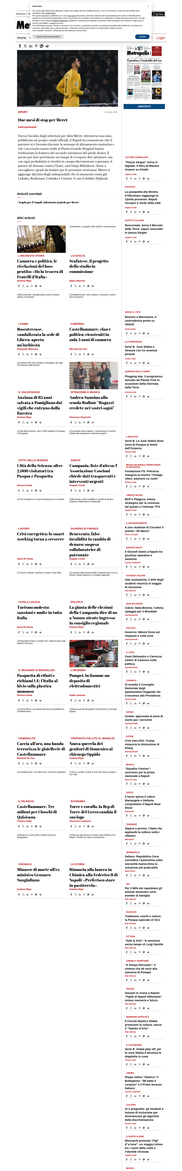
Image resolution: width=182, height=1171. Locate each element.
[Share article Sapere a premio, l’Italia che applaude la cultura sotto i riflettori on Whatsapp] (144, 843)
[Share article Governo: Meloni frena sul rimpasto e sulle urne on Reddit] (148, 643)
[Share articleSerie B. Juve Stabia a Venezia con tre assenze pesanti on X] (131, 363)
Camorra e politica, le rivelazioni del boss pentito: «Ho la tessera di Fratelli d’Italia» (40, 268)
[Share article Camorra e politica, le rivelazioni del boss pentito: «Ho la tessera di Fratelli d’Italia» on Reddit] (40, 286)
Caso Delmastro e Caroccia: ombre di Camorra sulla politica (143, 660)
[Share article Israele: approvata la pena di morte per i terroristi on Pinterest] (139, 728)
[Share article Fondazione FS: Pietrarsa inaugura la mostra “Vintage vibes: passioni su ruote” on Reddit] (148, 486)
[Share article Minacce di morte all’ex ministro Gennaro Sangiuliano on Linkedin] (27, 894)
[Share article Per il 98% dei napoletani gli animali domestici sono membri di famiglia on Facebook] (127, 903)
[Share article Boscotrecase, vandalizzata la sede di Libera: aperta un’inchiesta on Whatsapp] (36, 354)
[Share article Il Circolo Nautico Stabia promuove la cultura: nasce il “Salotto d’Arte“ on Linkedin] (135, 1036)
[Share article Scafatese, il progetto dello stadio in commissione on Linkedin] (80, 286)
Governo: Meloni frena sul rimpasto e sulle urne (142, 634)
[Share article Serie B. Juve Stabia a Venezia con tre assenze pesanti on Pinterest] (139, 363)
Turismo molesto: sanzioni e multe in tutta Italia (39, 612)
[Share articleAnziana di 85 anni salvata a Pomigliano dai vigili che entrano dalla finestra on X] (23, 422)
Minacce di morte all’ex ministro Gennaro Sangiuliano (38, 875)
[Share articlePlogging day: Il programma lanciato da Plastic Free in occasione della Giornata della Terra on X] (131, 396)
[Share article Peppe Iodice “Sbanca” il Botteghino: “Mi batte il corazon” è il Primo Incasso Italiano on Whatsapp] (144, 1096)
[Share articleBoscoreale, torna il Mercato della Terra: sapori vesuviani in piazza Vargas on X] (131, 241)
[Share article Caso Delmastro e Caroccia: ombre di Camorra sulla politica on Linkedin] (135, 671)
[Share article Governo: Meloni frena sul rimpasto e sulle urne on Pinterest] (139, 643)
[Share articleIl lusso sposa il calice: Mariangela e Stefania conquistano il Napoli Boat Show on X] (131, 815)
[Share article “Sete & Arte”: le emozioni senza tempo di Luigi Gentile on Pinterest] (139, 952)
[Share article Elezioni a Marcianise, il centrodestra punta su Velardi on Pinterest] (139, 333)
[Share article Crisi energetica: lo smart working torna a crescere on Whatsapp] (36, 564)
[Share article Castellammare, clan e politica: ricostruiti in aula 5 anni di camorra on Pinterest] (84, 354)
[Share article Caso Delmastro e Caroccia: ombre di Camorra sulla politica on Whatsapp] (144, 671)
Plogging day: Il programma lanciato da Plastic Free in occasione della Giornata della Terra (143, 382)
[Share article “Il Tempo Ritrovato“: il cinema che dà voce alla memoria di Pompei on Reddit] (148, 980)
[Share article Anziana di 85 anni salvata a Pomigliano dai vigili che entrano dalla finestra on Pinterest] (32, 422)
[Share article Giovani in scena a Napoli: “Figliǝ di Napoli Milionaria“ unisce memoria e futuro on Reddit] (148, 1008)
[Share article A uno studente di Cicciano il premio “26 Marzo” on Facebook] (127, 539)
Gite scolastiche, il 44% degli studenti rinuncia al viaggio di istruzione (144, 583)
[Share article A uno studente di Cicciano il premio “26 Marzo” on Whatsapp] (144, 539)
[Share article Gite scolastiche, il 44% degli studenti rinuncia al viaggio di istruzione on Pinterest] (139, 595)
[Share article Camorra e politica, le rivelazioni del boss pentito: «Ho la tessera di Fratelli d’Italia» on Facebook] (19, 286)
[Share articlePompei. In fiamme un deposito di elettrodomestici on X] (75, 700)
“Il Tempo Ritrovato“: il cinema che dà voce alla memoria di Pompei (141, 968)
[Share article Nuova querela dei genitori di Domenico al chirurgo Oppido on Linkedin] (80, 763)
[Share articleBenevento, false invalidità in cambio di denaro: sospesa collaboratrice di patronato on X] (75, 564)
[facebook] (19, 46)
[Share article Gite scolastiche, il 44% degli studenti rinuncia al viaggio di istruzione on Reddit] (148, 595)
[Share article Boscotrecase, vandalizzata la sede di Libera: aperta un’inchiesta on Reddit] (40, 354)
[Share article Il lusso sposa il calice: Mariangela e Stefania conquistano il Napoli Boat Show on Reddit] (148, 815)
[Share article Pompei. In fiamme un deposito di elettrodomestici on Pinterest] (84, 700)
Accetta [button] (142, 37)
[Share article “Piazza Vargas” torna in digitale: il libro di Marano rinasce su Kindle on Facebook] (127, 178)
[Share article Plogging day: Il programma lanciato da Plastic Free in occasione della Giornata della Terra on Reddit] (148, 396)
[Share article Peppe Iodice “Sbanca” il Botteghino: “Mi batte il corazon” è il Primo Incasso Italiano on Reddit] (148, 1096)
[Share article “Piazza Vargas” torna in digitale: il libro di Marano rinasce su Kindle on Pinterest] (139, 178)
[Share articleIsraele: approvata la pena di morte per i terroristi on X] (131, 728)
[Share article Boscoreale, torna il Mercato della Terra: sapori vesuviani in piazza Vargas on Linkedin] (135, 241)
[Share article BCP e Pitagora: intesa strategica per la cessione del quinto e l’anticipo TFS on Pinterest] (139, 514)
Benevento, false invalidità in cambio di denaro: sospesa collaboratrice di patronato (90, 544)
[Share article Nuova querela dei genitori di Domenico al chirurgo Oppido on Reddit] (93, 763)
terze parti (71, 16)
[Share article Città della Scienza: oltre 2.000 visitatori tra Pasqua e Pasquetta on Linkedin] (27, 490)
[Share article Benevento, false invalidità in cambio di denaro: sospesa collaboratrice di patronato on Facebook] (71, 564)
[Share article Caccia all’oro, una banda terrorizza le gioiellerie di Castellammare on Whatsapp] (36, 763)
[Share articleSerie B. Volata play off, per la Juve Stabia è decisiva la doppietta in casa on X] (131, 1064)
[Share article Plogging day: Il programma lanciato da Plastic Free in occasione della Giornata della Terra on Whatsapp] (144, 396)
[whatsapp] (41, 46)
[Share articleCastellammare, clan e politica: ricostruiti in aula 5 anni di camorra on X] (75, 354)
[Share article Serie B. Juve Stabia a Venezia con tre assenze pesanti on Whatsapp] (144, 363)
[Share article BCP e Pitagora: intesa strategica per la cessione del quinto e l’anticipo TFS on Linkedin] (135, 514)
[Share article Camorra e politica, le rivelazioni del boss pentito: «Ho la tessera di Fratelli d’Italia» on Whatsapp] (36, 286)
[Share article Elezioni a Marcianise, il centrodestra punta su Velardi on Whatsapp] (144, 333)
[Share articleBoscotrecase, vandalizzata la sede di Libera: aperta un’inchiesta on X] (23, 354)
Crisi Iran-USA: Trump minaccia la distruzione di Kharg (142, 744)
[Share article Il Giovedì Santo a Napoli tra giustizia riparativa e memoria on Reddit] (148, 567)
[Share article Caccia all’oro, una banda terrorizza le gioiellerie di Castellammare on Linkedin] (27, 763)
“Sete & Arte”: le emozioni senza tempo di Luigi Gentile (144, 942)
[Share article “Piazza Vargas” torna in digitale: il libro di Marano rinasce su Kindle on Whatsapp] (144, 178)
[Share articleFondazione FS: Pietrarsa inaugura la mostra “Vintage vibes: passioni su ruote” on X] (131, 486)
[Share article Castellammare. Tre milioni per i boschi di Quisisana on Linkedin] (27, 826)
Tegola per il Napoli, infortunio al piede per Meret (49, 202)
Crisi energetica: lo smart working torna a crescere (40, 536)
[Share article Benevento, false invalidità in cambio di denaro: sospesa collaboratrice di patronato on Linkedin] (80, 564)
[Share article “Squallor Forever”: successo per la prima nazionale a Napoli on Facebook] (127, 784)
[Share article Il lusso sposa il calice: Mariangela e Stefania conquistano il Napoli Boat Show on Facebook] (127, 815)
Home (21, 38)
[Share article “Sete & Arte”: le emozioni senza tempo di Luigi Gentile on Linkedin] (135, 952)
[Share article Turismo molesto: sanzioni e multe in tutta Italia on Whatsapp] (36, 632)
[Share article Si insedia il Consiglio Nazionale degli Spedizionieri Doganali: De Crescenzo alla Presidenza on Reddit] (148, 703)
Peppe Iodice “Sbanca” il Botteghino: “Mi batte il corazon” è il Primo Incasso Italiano (143, 1082)
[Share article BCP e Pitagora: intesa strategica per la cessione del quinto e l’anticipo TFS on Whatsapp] (144, 514)
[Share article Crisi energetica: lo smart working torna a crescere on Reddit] (40, 564)
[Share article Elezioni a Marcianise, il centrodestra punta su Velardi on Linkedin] (135, 333)
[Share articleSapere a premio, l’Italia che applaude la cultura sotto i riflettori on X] (131, 843)
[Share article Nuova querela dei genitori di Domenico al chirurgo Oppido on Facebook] (71, 763)
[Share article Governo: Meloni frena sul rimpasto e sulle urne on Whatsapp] (144, 643)
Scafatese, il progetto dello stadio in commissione (88, 266)
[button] (148, 6)
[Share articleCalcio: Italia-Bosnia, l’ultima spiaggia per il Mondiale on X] (131, 619)
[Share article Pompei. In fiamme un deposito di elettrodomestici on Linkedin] (80, 700)
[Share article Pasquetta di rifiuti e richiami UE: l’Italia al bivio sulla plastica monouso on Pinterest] (32, 700)
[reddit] (47, 46)
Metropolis (21, 14)
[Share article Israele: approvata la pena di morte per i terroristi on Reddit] (148, 728)
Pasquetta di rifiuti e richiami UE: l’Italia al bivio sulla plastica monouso (37, 683)
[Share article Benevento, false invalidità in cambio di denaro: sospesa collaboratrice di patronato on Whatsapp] (88, 564)
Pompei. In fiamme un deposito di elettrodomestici (89, 681)
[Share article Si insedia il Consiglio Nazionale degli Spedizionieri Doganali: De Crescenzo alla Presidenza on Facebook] (127, 703)
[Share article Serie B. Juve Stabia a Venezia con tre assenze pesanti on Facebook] (127, 363)
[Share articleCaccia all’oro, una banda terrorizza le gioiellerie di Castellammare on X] (23, 763)
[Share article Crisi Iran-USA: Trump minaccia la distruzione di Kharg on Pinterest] (139, 756)
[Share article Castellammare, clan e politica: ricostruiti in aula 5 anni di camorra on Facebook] (71, 354)
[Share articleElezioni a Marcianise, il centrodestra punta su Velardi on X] (131, 333)
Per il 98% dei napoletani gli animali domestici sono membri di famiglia (143, 892)
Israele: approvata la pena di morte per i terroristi (144, 718)
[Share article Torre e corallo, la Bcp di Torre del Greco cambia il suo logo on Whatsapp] (88, 826)
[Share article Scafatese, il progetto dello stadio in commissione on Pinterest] (84, 286)
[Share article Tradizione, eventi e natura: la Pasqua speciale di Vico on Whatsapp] (144, 928)
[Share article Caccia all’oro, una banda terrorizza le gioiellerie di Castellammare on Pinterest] (32, 763)
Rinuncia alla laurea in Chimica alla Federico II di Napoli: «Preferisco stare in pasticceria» (93, 877)
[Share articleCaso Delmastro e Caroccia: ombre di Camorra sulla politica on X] (131, 671)
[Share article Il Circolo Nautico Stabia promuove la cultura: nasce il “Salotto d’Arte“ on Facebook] (127, 1036)
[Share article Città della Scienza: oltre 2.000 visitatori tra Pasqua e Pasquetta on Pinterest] (32, 490)
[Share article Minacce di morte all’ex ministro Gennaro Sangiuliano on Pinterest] (32, 894)
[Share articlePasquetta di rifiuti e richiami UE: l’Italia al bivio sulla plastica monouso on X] (23, 700)
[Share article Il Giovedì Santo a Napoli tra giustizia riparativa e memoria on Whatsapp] (144, 567)
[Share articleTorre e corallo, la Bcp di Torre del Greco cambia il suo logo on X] (75, 826)
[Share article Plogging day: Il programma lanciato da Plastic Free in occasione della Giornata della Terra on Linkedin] (135, 396)
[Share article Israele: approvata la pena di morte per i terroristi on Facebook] (127, 728)
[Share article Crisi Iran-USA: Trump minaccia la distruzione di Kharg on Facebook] (127, 756)
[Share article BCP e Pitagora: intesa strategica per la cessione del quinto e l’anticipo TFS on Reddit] (148, 514)
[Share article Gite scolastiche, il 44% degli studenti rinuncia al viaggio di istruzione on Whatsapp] (144, 595)
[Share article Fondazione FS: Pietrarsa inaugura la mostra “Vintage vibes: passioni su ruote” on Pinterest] (139, 486)
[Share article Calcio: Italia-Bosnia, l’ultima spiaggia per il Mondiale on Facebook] (127, 619)
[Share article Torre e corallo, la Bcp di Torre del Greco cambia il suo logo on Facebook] (71, 826)
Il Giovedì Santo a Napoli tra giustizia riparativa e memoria (143, 555)
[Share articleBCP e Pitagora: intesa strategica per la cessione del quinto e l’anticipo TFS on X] (131, 514)
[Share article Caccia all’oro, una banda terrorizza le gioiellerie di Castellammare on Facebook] (19, 763)
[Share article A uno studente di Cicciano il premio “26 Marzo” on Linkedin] (135, 539)
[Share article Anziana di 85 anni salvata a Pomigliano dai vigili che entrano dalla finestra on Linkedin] (27, 422)
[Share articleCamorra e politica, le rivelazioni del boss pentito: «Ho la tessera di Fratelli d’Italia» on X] (23, 286)
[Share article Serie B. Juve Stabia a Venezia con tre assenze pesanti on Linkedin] (135, 363)
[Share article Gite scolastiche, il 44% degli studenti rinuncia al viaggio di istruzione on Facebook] (127, 595)
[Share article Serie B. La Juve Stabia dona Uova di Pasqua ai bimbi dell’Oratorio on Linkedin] (135, 456)
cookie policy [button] (50, 13)
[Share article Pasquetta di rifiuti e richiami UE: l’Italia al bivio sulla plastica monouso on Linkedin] (27, 700)
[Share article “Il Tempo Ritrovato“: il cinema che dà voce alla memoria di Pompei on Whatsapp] (144, 980)
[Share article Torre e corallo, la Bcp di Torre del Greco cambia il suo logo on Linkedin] (80, 826)
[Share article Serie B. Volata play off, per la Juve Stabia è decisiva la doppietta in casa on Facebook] (127, 1064)
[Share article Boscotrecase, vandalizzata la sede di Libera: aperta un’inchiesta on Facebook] (19, 354)
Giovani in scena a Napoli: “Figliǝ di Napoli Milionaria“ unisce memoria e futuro (143, 996)
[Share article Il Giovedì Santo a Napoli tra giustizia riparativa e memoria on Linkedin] (135, 567)
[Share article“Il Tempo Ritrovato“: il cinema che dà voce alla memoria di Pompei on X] (131, 980)
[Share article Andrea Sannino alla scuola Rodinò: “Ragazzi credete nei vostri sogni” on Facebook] (71, 422)
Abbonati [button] (144, 106)
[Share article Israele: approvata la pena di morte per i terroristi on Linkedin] (135, 728)
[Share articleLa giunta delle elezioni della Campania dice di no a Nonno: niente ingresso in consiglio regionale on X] (75, 632)
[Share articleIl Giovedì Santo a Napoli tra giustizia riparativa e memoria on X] (131, 567)
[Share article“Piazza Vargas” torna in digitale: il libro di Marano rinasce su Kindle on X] (131, 178)
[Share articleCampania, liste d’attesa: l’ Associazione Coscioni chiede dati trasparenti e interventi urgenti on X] (75, 490)
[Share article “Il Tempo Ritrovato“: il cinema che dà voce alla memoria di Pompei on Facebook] (127, 980)
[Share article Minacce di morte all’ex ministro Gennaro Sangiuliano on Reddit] (40, 894)
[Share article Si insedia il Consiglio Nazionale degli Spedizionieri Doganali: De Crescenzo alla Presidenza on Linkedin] (135, 703)
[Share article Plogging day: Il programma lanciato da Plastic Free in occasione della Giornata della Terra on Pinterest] (139, 396)
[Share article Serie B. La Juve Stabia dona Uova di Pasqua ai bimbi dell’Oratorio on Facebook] (127, 456)
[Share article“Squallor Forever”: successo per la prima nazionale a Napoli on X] (131, 784)
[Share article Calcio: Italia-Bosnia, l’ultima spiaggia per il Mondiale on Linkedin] (135, 619)
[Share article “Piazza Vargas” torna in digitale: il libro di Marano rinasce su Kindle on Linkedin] (135, 178)
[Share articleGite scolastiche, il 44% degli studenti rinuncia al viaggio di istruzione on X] (131, 595)
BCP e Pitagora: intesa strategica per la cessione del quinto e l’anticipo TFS (142, 503)
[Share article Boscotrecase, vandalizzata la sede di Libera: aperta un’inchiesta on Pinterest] (32, 354)
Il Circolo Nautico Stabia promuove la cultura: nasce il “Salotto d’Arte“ (143, 1024)
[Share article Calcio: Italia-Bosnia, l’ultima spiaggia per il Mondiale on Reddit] (148, 619)
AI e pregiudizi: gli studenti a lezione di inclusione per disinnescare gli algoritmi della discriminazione (144, 1114)
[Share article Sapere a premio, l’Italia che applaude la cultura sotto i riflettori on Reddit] (148, 843)
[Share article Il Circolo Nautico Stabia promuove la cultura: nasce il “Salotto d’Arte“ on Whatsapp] (144, 1036)
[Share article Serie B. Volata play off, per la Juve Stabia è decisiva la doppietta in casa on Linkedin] (135, 1064)
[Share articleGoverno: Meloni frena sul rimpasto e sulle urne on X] (131, 643)
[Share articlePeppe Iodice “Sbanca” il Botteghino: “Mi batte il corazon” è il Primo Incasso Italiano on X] (131, 1096)
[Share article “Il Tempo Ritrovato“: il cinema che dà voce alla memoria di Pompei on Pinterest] (139, 980)
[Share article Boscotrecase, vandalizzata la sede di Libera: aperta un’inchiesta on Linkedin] (27, 354)
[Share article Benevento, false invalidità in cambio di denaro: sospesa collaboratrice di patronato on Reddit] (93, 564)
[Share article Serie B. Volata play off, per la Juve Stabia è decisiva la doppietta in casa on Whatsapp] (144, 1064)
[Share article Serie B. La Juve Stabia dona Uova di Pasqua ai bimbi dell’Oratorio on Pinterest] (139, 456)
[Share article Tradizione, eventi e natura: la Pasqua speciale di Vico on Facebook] (127, 928)
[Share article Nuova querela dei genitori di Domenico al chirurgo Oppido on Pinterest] (84, 763)
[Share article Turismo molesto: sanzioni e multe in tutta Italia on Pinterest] (32, 632)
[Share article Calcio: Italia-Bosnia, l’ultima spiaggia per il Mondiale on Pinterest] (139, 619)
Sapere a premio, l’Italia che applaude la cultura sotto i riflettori (143, 832)
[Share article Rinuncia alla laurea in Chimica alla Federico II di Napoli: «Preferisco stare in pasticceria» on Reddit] (93, 894)
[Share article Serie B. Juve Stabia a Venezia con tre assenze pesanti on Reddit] (148, 363)
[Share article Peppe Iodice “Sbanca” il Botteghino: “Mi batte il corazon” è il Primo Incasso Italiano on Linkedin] (135, 1096)
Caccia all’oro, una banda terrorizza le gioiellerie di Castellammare (41, 749)
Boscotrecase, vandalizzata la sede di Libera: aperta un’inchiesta (38, 337)
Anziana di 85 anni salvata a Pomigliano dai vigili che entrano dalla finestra (39, 405)
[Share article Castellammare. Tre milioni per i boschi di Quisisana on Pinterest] (32, 826)
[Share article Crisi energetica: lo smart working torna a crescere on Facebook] (19, 564)
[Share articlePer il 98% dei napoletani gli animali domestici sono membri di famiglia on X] (131, 903)
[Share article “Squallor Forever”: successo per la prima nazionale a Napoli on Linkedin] (135, 784)
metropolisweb (131, 615)
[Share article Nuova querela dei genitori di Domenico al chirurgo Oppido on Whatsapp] (88, 763)
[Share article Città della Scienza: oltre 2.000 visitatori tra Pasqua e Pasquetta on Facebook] (19, 490)
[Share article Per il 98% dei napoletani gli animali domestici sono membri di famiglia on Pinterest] (139, 903)
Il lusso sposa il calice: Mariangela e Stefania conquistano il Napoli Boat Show (143, 802)
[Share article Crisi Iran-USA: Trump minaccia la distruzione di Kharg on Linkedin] (135, 756)
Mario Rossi (130, 871)
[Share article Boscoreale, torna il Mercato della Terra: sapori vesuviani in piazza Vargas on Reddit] (148, 241)
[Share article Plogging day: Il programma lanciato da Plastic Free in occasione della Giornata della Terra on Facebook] (127, 396)
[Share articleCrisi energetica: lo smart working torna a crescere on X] (23, 564)
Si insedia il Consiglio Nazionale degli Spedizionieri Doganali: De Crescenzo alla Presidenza (143, 690)
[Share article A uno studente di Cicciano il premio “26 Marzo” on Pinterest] (139, 539)
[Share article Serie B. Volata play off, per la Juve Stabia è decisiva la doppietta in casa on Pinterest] (139, 1064)
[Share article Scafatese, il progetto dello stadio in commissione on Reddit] (93, 286)
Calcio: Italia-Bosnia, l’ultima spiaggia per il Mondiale (144, 609)
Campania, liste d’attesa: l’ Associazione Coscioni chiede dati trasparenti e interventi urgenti (93, 473)
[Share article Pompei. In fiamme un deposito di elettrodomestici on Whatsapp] (88, 700)
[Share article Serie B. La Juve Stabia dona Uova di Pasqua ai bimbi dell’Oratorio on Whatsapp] (144, 456)
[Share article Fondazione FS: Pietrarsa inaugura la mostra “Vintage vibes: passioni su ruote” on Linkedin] (135, 486)
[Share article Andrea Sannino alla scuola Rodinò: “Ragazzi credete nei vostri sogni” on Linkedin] (80, 422)
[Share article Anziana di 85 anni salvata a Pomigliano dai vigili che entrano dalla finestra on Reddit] (40, 422)
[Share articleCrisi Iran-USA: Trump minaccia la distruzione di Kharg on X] (131, 756)
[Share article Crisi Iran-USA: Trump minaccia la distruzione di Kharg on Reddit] (148, 756)
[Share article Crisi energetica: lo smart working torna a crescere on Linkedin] (27, 564)
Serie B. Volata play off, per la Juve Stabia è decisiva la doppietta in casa (143, 1053)
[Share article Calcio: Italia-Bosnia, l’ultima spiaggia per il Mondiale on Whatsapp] (144, 619)
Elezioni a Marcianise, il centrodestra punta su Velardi (140, 320)
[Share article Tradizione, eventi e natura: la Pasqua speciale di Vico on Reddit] (148, 928)
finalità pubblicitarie (60, 21)
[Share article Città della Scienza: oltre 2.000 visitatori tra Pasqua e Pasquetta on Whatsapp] (36, 490)
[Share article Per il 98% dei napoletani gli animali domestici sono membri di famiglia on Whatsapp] (144, 903)
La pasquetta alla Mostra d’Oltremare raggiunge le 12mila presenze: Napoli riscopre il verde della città (143, 197)
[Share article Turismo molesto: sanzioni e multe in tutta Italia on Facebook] (19, 632)
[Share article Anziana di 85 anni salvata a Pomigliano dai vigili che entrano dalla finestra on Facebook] (19, 422)
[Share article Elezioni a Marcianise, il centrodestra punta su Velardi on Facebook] (127, 333)
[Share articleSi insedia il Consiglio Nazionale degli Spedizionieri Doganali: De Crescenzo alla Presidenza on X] (131, 703)
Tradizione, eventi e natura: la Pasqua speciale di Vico (143, 918)
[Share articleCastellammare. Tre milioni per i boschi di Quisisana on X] (23, 826)
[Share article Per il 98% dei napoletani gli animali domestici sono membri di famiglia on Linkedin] (135, 903)
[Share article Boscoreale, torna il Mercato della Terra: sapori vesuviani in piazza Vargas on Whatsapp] (144, 241)
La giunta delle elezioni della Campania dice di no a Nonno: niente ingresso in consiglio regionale (93, 615)
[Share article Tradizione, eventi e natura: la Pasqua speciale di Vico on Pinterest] (139, 928)
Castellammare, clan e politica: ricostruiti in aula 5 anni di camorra (90, 334)
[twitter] (25, 46)
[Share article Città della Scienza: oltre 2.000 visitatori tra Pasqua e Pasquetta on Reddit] (40, 490)
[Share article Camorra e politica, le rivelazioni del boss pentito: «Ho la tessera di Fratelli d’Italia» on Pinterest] (32, 286)
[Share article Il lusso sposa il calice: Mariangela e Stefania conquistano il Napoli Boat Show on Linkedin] (135, 815)
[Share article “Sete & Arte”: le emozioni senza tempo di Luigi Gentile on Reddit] (148, 952)
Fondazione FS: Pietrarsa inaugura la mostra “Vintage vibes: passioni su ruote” (144, 475)
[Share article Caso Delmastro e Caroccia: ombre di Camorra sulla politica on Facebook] (127, 671)
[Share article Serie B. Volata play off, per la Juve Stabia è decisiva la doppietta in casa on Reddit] (148, 1064)
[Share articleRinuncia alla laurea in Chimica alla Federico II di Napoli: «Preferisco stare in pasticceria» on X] (75, 894)
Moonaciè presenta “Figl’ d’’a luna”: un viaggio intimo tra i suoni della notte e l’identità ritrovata (144, 1146)
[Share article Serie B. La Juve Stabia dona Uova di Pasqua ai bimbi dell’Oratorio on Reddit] (148, 456)
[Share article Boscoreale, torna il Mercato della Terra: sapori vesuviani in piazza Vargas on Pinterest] (139, 241)
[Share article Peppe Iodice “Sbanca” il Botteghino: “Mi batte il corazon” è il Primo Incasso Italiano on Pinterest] (139, 1096)
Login (161, 38)
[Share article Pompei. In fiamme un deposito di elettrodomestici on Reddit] (93, 700)
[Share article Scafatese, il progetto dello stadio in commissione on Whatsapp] (88, 286)
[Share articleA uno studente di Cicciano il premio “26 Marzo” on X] (131, 539)
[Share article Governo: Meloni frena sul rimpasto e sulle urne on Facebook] (127, 643)
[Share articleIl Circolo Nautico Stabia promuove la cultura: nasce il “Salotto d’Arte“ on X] (131, 1036)
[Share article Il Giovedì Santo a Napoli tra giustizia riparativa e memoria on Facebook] (127, 567)
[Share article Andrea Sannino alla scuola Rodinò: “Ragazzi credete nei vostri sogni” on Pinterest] (84, 422)
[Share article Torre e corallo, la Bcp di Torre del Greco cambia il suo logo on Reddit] (93, 826)
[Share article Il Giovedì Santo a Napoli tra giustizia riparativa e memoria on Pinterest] (139, 567)
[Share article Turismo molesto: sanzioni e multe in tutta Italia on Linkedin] (27, 632)
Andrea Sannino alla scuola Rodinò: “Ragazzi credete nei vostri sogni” (92, 403)
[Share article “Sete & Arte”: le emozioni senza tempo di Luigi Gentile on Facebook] (127, 952)
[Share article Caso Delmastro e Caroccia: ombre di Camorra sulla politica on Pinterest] (139, 671)
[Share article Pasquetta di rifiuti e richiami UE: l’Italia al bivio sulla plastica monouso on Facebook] (19, 700)
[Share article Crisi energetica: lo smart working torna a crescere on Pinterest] (32, 564)
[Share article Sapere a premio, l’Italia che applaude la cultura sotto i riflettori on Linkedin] (135, 843)
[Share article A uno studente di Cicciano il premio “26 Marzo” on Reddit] (148, 539)
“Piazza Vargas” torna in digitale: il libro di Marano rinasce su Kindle (142, 166)
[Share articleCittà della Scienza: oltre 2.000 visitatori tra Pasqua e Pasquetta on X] (23, 490)
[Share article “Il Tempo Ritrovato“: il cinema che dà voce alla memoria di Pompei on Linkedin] (135, 980)
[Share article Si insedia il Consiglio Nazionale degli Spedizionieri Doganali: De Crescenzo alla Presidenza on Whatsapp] (144, 703)
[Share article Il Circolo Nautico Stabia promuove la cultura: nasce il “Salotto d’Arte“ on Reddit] (148, 1036)
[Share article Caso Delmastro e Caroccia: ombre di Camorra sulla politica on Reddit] (148, 671)
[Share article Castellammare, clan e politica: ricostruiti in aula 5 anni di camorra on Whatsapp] (88, 354)
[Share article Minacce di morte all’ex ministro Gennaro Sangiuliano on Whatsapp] (36, 894)
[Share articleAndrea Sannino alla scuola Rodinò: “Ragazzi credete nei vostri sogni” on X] (75, 422)
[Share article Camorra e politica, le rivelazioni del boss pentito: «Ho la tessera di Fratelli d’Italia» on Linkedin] (27, 286)
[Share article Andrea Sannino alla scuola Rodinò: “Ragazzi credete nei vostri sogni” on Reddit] (93, 422)
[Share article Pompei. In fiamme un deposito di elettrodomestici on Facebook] (71, 700)
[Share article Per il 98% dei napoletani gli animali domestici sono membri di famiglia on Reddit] (148, 903)
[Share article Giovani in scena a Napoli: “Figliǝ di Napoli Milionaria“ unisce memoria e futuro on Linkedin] (135, 1008)
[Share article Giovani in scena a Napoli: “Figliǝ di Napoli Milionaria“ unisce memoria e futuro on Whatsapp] (144, 1008)
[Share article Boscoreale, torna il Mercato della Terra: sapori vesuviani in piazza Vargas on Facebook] (127, 241)
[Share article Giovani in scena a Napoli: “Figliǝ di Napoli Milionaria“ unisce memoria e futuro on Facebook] (127, 1008)
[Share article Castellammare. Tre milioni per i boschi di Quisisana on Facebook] (19, 826)
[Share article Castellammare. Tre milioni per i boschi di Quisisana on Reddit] (40, 826)
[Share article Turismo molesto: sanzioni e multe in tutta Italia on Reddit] (40, 632)
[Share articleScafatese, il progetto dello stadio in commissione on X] (75, 286)
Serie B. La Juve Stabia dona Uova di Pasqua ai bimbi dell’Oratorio (144, 444)
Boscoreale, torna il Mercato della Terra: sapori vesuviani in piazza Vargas (144, 229)
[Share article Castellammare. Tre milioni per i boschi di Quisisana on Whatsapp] (36, 826)
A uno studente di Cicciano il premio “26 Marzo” (144, 529)
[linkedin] (30, 46)
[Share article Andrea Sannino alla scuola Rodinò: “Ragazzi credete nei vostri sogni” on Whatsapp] (88, 422)
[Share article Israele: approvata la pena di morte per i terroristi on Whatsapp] (144, 728)
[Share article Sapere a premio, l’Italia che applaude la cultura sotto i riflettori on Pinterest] (139, 843)
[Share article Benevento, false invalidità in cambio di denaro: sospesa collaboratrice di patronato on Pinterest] (84, 564)
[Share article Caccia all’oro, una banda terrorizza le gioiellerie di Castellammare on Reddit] (40, 763)
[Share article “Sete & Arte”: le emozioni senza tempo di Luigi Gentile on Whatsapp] (144, 952)
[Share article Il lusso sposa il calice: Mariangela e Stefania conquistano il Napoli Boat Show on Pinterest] (139, 815)
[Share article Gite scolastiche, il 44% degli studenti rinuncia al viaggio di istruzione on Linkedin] (135, 595)
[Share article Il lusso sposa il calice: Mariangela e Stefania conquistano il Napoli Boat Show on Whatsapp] (144, 815)
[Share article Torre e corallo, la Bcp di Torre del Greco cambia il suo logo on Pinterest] (84, 826)
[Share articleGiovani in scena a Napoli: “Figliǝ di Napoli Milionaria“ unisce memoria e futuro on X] (131, 1008)
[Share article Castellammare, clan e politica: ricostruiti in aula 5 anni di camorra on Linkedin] (80, 354)
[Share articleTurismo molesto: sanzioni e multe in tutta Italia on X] (23, 632)
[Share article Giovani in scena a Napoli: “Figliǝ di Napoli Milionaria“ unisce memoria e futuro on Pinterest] (139, 1008)
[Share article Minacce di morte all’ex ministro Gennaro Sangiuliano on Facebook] (19, 894)
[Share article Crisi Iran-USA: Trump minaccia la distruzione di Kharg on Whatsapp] (144, 756)
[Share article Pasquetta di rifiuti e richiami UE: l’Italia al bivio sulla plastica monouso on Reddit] (40, 700)
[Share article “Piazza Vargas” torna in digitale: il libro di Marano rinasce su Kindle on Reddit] (148, 178)
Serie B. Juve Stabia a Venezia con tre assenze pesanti (141, 350)
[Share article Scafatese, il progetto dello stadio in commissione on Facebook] (71, 286)
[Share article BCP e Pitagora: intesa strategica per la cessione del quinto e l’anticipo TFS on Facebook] (127, 514)
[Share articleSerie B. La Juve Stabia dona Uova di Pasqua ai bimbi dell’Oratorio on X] (131, 456)
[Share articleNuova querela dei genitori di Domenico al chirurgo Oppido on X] (75, 763)
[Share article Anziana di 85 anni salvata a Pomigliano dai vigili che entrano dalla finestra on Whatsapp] (36, 422)
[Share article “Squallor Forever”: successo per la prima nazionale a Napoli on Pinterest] (139, 784)
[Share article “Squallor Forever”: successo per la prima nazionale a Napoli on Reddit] (148, 784)
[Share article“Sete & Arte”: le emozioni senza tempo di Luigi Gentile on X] (131, 952)
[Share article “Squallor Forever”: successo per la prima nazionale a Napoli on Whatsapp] (144, 784)
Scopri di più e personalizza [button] (48, 37)
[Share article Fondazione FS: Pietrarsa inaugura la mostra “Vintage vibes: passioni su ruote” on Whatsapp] (144, 486)
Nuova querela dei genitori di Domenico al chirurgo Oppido (91, 749)
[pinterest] (36, 46)
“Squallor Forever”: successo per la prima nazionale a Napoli (140, 772)
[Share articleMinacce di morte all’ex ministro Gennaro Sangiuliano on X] (23, 894)
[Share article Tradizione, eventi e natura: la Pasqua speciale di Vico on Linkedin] (135, 928)
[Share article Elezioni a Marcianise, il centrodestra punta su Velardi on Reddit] (148, 333)
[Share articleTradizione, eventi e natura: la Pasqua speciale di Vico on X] (131, 928)
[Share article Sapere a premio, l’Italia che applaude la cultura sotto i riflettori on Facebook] (127, 843)
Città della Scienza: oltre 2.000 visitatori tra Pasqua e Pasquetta (40, 471)
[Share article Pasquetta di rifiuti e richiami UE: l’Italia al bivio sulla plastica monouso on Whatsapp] (36, 700)
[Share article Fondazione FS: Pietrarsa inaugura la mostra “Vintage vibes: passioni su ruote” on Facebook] (127, 486)
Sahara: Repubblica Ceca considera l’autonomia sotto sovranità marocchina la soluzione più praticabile (144, 862)
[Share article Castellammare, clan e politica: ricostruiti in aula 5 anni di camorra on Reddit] (93, 354)
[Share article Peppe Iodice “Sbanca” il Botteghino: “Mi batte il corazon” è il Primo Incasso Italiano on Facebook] (127, 1096)
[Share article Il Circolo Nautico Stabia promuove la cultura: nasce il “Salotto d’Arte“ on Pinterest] (139, 1036)
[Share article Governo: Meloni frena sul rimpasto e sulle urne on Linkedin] (135, 643)
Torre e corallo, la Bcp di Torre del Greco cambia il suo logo (92, 812)
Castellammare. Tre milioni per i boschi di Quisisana (37, 812)
